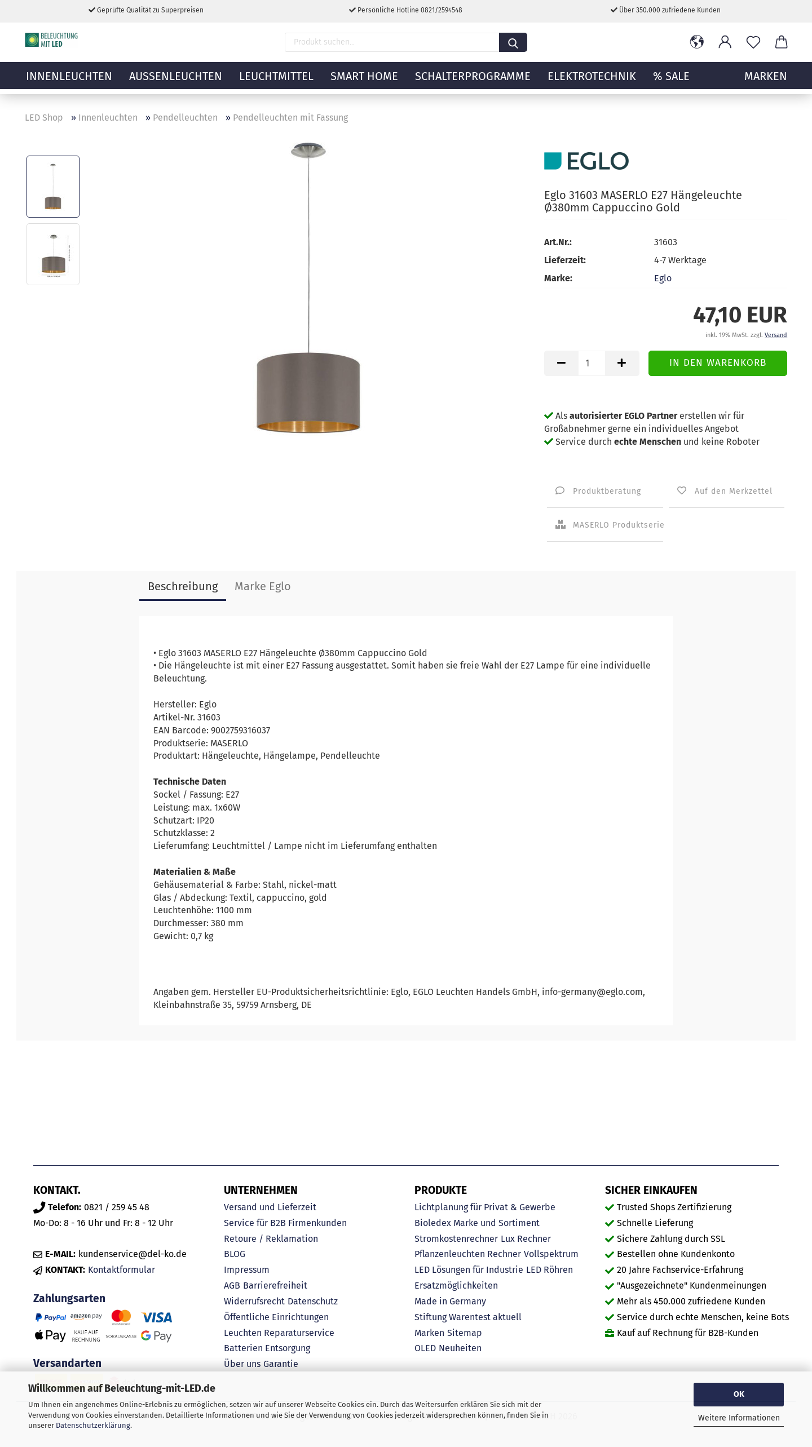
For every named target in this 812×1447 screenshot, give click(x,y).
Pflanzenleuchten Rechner (467, 1254)
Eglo (663, 278)
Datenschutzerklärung (93, 1425)
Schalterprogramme (473, 81)
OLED (425, 1348)
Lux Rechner (526, 1238)
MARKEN (765, 81)
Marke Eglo (263, 586)
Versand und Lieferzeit (270, 1207)
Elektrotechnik (592, 81)
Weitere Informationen (739, 1418)
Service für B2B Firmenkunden (285, 1223)
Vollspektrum (551, 1254)
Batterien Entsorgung (267, 1348)
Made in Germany (450, 1301)
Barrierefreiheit (275, 1285)
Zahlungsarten (69, 1298)
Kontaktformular (121, 1269)
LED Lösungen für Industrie (468, 1269)
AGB (232, 1285)
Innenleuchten (69, 81)
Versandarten (67, 1363)
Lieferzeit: (565, 260)
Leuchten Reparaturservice (279, 1332)
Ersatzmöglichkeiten (456, 1285)
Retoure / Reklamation (271, 1238)
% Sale (671, 81)
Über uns (242, 1364)
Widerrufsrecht (254, 1301)
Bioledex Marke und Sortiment (477, 1223)
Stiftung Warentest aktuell (468, 1317)
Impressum (247, 1269)
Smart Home (364, 81)
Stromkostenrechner (456, 1238)
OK (739, 1394)
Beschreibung (183, 586)
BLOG (234, 1254)
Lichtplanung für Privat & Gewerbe (484, 1207)
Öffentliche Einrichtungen (276, 1317)
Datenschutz (313, 1301)
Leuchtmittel (276, 81)
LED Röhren (549, 1269)
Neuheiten (460, 1348)
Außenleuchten (175, 81)
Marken (429, 1332)
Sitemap (464, 1332)
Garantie (280, 1364)
